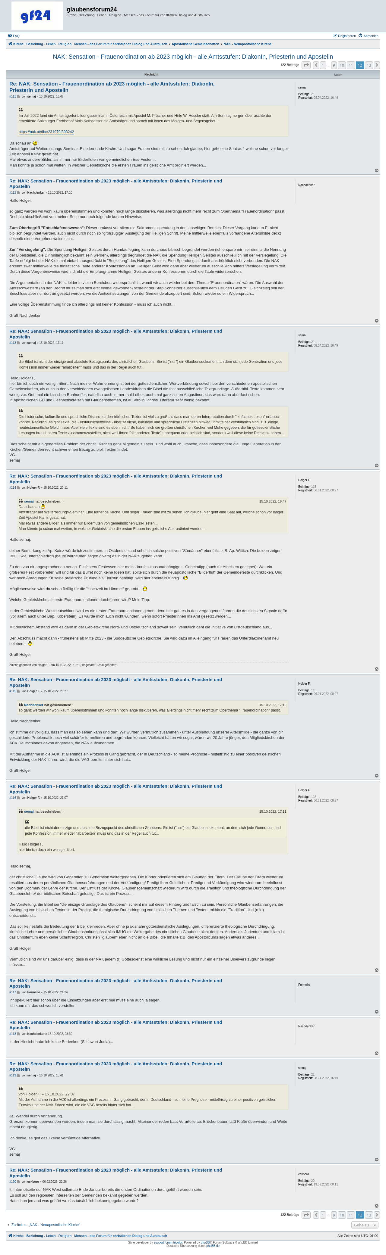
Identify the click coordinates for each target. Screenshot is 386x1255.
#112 (12, 192)
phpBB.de (213, 1245)
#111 (12, 96)
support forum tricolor (168, 1242)
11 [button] (351, 65)
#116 (12, 797)
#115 (12, 691)
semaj (29, 501)
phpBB (205, 1242)
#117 (12, 992)
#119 (12, 1075)
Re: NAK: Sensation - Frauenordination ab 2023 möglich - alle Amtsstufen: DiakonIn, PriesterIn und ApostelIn (111, 87)
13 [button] (369, 65)
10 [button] (342, 65)
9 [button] (334, 65)
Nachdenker (33, 705)
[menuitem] (14, 35)
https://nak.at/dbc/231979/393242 (46, 132)
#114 (12, 487)
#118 (12, 1033)
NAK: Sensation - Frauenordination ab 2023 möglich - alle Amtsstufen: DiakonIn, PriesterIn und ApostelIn (193, 56)
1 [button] (323, 65)
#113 (12, 342)
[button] (306, 65)
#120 (12, 1181)
